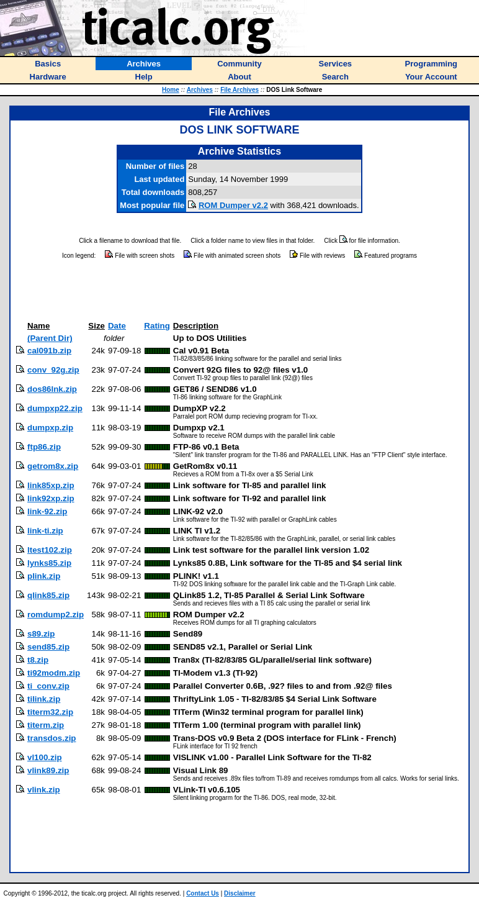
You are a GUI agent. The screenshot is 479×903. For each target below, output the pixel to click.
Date (117, 325)
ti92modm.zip (53, 673)
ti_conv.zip (48, 686)
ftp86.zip (44, 447)
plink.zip (43, 576)
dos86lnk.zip (52, 389)
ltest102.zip (49, 550)
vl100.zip (44, 757)
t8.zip (37, 660)
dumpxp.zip (50, 427)
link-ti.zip (45, 530)
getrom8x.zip (52, 466)
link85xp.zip (50, 485)
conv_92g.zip (53, 369)
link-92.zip (47, 511)
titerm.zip (45, 725)
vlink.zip (43, 789)
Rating (156, 325)
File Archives (239, 89)
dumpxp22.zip (55, 408)
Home (170, 89)
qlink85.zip (48, 595)
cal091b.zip (49, 350)
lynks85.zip (49, 563)
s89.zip (41, 633)
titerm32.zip (50, 712)
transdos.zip (51, 738)
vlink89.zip (48, 770)
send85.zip (48, 646)
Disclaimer (240, 893)
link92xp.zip (50, 498)
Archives (200, 89)
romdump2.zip (55, 614)
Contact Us (202, 893)
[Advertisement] (239, 290)
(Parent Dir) (50, 338)
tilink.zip (43, 699)
